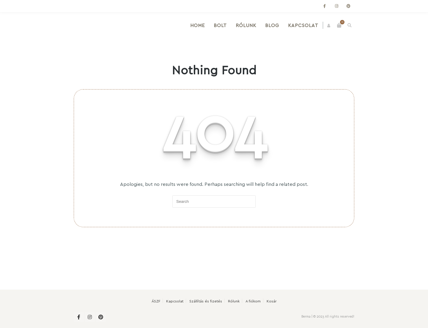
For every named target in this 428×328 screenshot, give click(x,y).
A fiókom (253, 301)
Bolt (222, 25)
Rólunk (248, 25)
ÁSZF (156, 301)
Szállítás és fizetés (205, 301)
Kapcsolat (305, 25)
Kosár (271, 301)
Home (199, 25)
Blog (274, 25)
